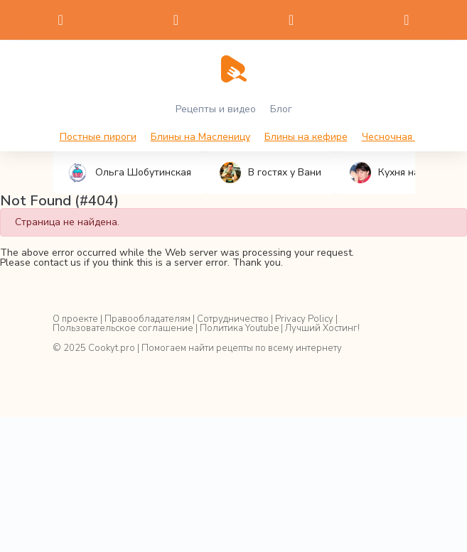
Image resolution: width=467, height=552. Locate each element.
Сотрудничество (233, 319)
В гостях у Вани (270, 172)
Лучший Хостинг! (322, 328)
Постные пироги (98, 137)
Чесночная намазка (408, 137)
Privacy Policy (304, 319)
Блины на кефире (306, 137)
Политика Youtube (239, 328)
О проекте (75, 319)
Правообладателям (147, 319)
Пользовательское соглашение (123, 328)
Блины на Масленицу (200, 137)
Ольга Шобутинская (129, 172)
